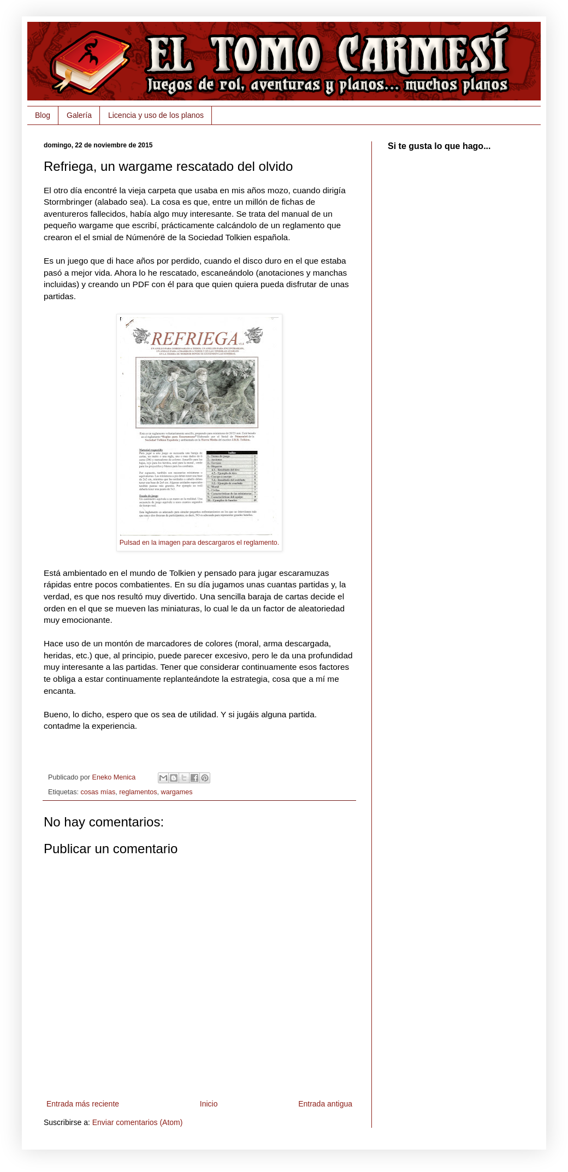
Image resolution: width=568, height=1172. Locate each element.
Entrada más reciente (82, 1103)
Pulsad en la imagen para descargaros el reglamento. (199, 542)
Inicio (209, 1103)
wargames (177, 792)
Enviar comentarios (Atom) (137, 1122)
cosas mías (98, 792)
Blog (42, 115)
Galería (79, 115)
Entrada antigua (325, 1103)
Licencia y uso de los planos (156, 115)
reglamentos (138, 792)
